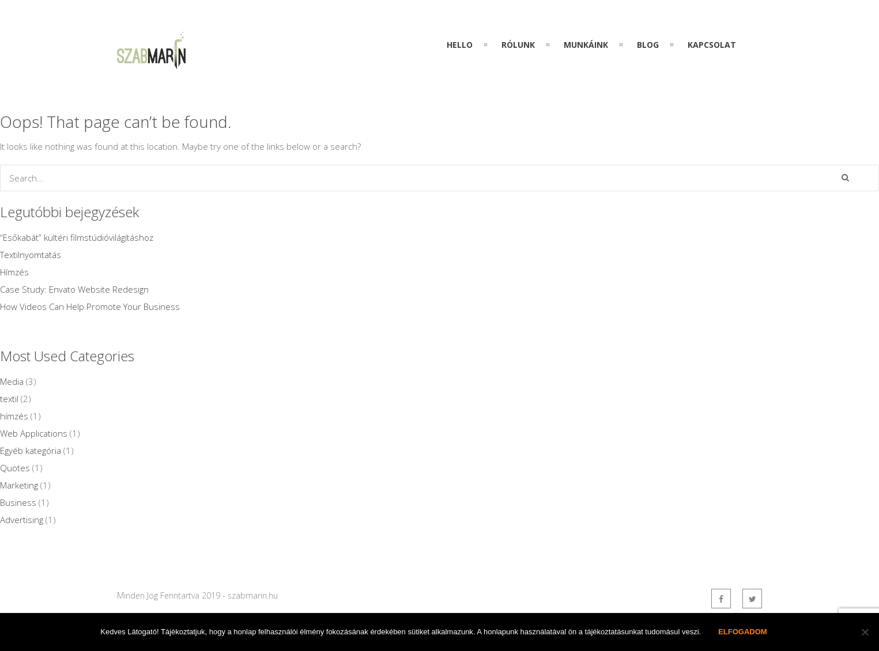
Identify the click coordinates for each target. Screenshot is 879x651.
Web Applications (33, 433)
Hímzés (14, 272)
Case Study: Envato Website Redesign (74, 289)
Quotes (15, 468)
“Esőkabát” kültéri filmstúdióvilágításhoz (76, 237)
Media (12, 381)
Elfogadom (742, 631)
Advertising (21, 519)
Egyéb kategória (30, 450)
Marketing (19, 485)
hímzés (14, 416)
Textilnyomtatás (30, 254)
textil (9, 398)
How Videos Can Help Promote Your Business (90, 306)
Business (18, 502)
